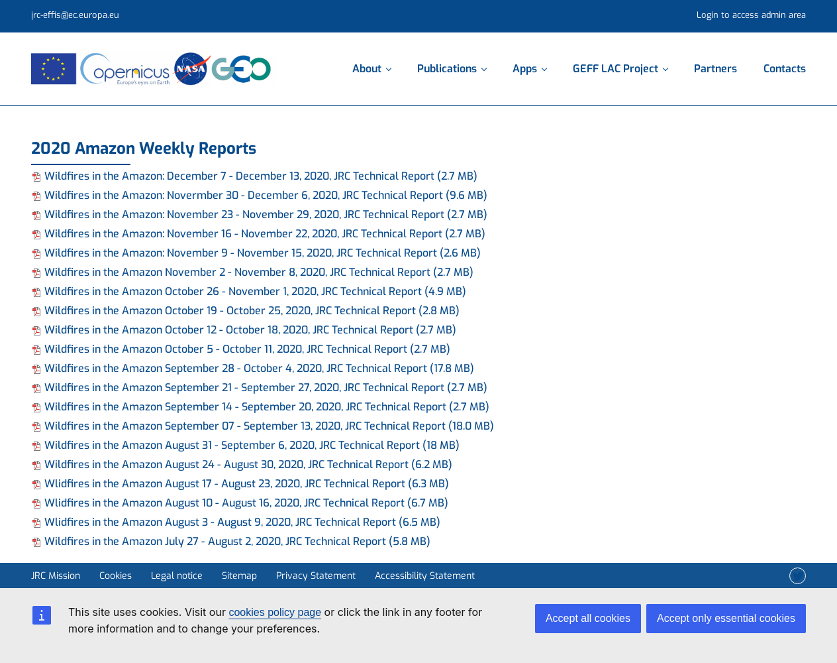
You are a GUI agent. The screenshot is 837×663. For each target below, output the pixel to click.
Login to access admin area (751, 15)
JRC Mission (55, 576)
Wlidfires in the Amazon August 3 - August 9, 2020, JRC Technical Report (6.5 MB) (235, 522)
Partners (715, 69)
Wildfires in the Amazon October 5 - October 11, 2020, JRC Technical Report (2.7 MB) (240, 349)
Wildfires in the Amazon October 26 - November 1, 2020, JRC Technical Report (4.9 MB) (248, 291)
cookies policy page (274, 612)
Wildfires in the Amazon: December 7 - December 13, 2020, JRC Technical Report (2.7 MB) (254, 176)
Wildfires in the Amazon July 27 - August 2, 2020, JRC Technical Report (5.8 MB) (230, 541)
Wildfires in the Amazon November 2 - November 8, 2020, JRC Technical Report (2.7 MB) (252, 272)
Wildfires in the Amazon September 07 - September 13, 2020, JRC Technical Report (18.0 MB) (262, 426)
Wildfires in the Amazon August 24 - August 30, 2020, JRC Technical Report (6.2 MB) (241, 464)
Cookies (115, 576)
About (371, 69)
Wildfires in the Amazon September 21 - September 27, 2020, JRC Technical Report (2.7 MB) (259, 387)
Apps (529, 69)
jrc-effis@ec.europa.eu (75, 15)
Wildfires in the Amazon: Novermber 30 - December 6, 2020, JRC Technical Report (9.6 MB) (259, 195)
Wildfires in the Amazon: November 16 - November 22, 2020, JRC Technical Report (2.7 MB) (258, 234)
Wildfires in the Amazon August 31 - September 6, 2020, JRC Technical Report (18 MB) (245, 445)
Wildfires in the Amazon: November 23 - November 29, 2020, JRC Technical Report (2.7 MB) (259, 214)
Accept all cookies (588, 618)
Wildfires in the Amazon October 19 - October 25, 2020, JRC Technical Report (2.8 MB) (245, 311)
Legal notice (177, 576)
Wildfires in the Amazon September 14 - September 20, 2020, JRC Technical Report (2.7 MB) (260, 407)
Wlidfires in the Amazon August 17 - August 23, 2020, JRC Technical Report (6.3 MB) (240, 484)
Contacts (784, 69)
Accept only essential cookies (726, 618)
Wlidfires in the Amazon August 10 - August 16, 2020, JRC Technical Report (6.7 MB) (239, 503)
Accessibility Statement (425, 576)
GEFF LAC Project (620, 69)
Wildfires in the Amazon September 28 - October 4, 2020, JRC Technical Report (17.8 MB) (252, 368)
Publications (451, 69)
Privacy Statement (316, 576)
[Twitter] (797, 576)
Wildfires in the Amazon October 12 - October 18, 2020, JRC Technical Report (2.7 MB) (243, 330)
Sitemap (239, 576)
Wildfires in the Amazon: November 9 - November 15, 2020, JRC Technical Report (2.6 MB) (256, 253)
